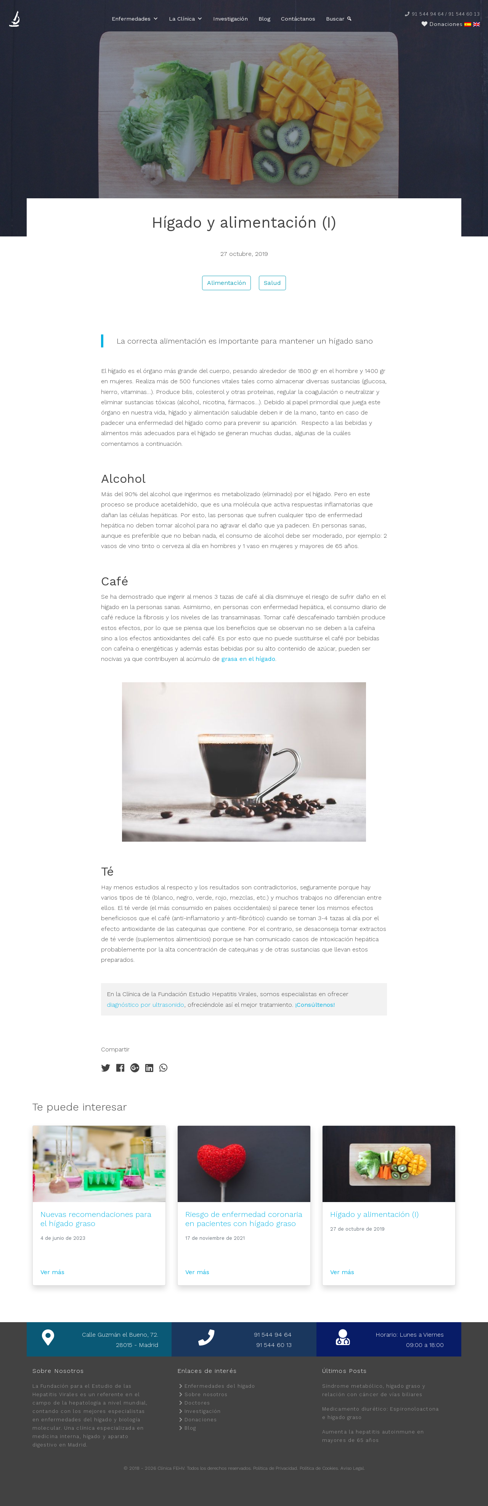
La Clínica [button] (186, 19)
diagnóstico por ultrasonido (145, 1004)
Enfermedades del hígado (220, 1386)
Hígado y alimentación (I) (374, 1214)
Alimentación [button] (226, 282)
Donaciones (201, 1419)
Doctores (197, 1403)
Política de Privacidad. (275, 1468)
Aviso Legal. (352, 1468)
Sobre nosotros (206, 1394)
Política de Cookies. (319, 1468)
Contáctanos (298, 19)
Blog (265, 19)
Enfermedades (135, 19)
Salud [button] (272, 282)
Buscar (335, 19)
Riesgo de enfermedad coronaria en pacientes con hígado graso (243, 1219)
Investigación (231, 19)
